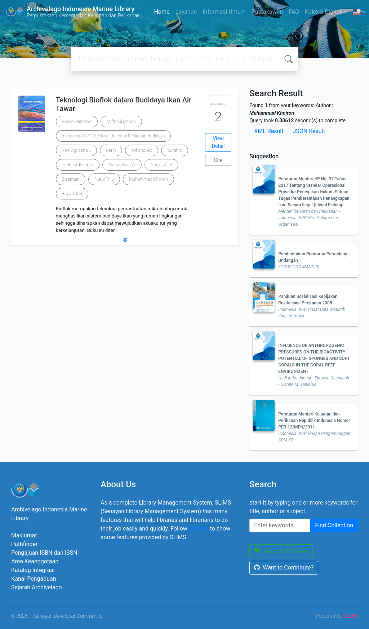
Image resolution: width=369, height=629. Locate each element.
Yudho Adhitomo (77, 164)
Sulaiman (71, 179)
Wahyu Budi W (122, 164)
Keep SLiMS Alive (281, 550)
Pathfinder (24, 544)
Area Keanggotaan (34, 561)
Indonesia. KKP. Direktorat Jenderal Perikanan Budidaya (113, 135)
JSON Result (309, 131)
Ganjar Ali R (161, 164)
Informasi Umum (224, 11)
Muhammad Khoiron (148, 179)
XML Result (268, 131)
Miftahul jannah (121, 121)
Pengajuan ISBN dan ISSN (44, 552)
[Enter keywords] (280, 525)
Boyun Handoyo (77, 121)
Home (161, 11)
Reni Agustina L (76, 150)
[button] (125, 240)
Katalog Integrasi (33, 570)
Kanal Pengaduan (33, 578)
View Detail (218, 142)
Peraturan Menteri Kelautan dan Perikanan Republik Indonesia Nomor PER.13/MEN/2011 (314, 421)
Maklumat (24, 535)
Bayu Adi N (72, 193)
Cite (218, 160)
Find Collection (334, 525)
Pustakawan (267, 11)
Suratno (174, 150)
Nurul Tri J (104, 179)
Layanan (186, 11)
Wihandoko (141, 150)
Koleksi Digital (324, 11)
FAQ (294, 11)
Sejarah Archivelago (36, 587)
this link (199, 528)
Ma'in (111, 150)
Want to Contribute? (284, 567)
